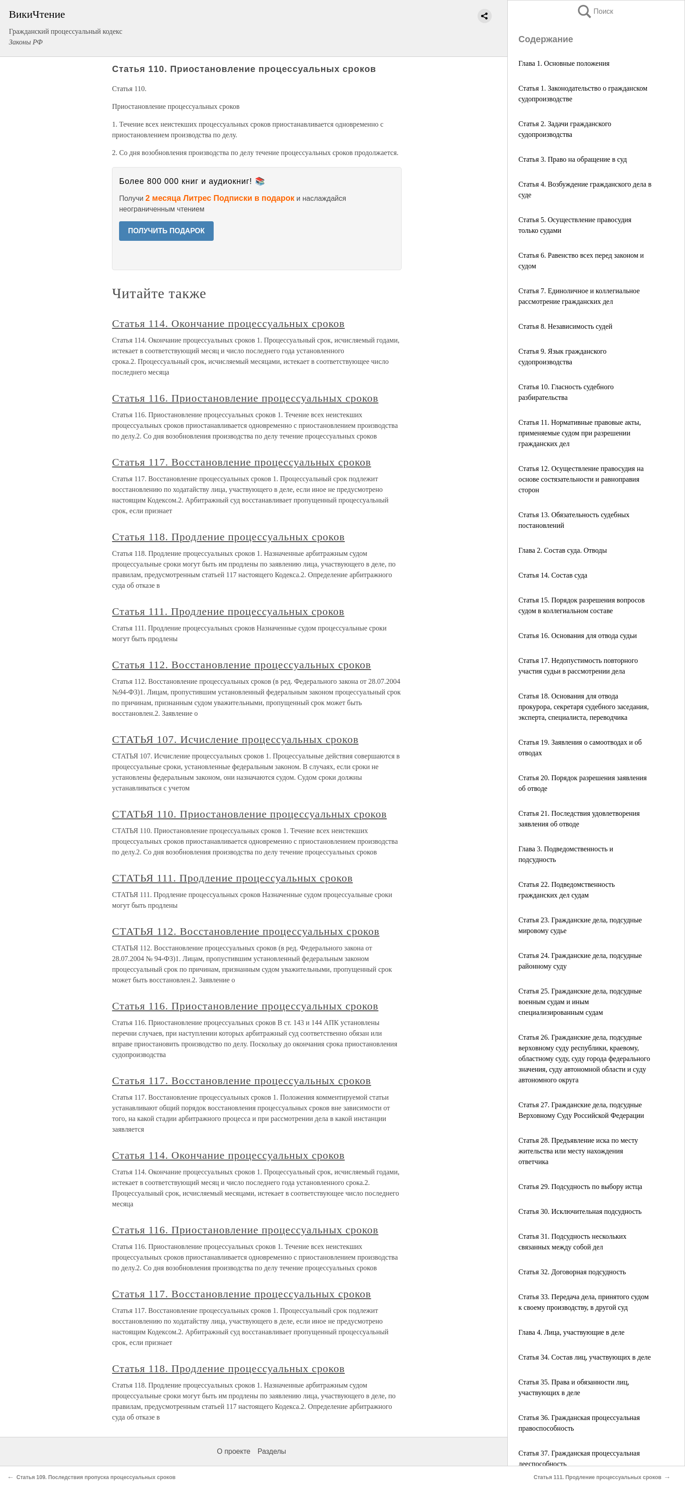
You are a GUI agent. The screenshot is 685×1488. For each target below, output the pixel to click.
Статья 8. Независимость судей (565, 326)
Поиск (594, 11)
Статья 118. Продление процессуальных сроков (228, 537)
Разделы (272, 1451)
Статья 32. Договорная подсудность (572, 1272)
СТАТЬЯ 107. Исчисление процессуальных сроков (235, 739)
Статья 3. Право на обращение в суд (572, 159)
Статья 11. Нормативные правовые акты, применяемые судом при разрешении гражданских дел (579, 433)
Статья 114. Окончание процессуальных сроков (228, 323)
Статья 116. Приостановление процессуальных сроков (245, 398)
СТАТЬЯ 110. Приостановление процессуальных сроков (249, 814)
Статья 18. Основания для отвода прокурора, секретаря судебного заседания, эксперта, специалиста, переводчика (583, 706)
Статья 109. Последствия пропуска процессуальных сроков (95, 1477)
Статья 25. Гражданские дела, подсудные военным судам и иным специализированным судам (580, 1001)
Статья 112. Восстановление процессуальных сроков (241, 664)
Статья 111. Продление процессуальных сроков (228, 611)
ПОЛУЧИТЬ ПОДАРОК (166, 231)
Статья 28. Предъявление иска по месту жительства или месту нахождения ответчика (578, 1151)
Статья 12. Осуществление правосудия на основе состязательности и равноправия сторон (581, 479)
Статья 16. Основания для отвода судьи (577, 635)
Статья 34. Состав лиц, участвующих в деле (584, 1357)
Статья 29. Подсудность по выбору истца (580, 1186)
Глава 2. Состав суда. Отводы (562, 550)
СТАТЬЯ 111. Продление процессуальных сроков (232, 878)
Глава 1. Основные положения (563, 63)
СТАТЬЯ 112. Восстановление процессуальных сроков (245, 931)
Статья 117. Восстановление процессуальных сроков (241, 462)
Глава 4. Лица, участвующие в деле (571, 1332)
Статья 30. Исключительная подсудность (579, 1211)
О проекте (233, 1451)
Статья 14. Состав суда (552, 575)
